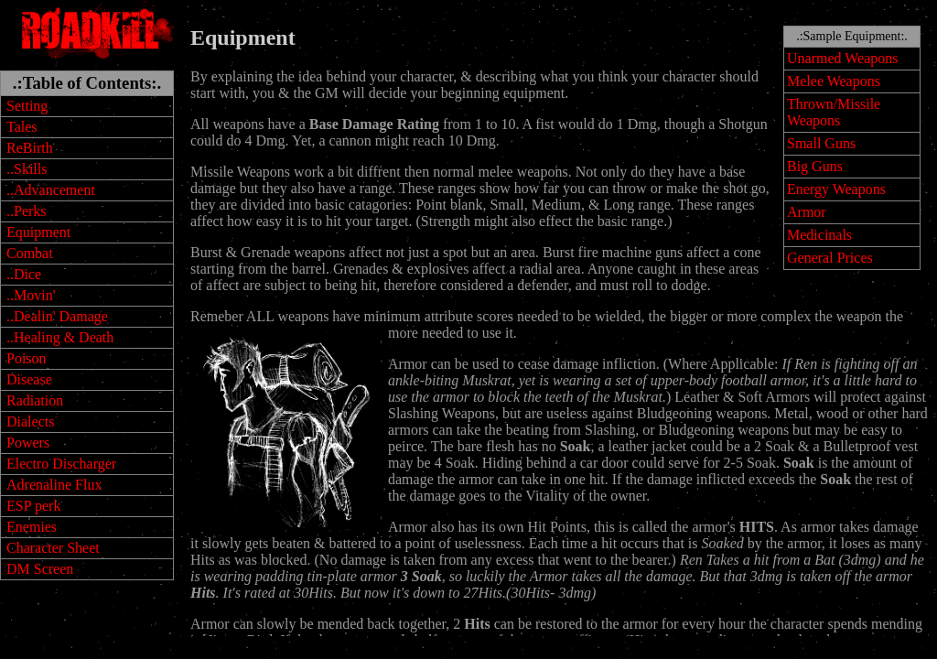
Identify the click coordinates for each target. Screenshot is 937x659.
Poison (26, 358)
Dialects (30, 421)
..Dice (23, 274)
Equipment (38, 232)
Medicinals (819, 235)
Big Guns (815, 166)
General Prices (830, 257)
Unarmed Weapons (843, 58)
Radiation (34, 400)
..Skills (26, 169)
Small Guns (821, 143)
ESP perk (33, 505)
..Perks (26, 211)
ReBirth (29, 148)
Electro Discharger (61, 463)
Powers (27, 442)
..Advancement (50, 190)
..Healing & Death (59, 337)
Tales (22, 127)
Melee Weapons (833, 81)
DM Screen (39, 569)
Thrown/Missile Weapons (833, 112)
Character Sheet (53, 548)
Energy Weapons (836, 189)
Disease (29, 379)
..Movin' (31, 295)
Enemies (31, 527)
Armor (806, 212)
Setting (27, 105)
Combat (29, 253)
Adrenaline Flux (54, 484)
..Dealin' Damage (57, 316)
